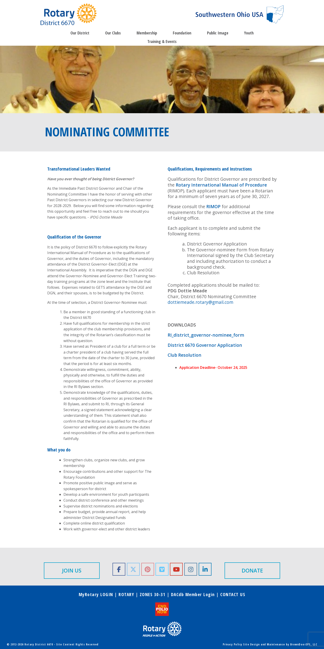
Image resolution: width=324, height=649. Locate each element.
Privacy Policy (232, 644)
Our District (79, 33)
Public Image (217, 33)
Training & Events (162, 41)
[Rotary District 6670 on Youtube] (176, 569)
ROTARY (126, 594)
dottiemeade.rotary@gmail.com (200, 302)
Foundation (182, 33)
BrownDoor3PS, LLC (303, 644)
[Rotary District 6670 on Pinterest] (147, 569)
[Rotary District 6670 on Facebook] (118, 569)
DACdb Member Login (193, 594)
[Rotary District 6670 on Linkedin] (205, 569)
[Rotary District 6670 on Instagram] (190, 569)
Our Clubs (113, 33)
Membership (147, 33)
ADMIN (104, 644)
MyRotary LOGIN (96, 594)
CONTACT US (232, 594)
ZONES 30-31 (153, 594)
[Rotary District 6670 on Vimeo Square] (161, 569)
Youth (249, 33)
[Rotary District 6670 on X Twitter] (133, 569)
